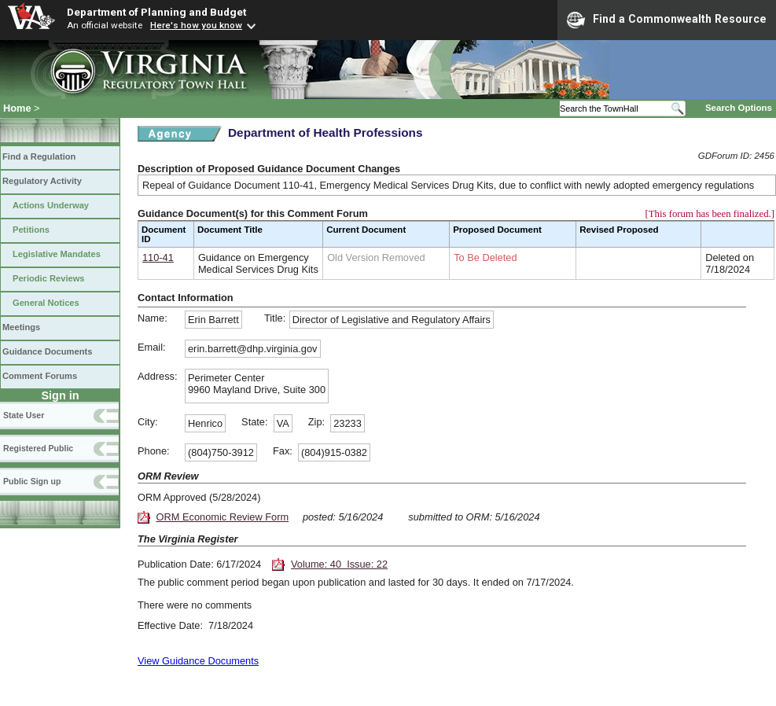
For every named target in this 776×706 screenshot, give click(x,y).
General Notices (46, 302)
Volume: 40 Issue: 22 (339, 564)
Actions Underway (51, 205)
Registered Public (38, 448)
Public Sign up (32, 481)
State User (23, 415)
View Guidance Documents (198, 661)
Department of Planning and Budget (156, 12)
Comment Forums (39, 376)
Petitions (31, 229)
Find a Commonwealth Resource (667, 20)
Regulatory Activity (42, 181)
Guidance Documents (47, 351)
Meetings (21, 327)
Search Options (738, 107)
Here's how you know (196, 25)
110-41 (158, 257)
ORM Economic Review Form (222, 517)
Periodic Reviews (49, 278)
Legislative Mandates (57, 254)
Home (17, 108)
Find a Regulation (38, 156)
